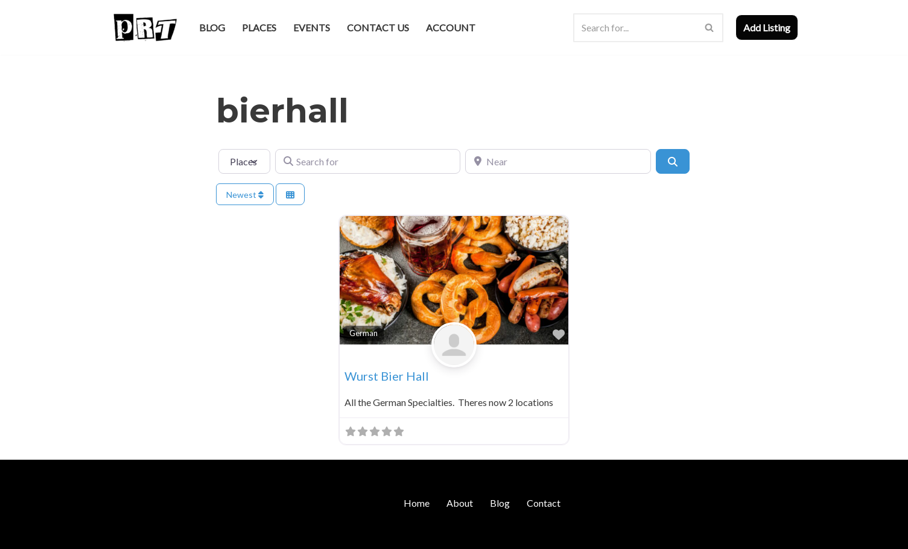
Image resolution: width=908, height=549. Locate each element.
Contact (543, 503)
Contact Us (378, 27)
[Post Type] (244, 161)
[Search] (634, 27)
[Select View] (290, 194)
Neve (121, 533)
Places (259, 27)
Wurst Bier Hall (386, 376)
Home (417, 503)
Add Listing (766, 27)
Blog (212, 27)
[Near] (557, 161)
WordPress (214, 533)
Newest (245, 194)
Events (311, 27)
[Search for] (367, 161)
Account (450, 27)
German (363, 333)
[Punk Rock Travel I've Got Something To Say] (144, 27)
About (459, 503)
